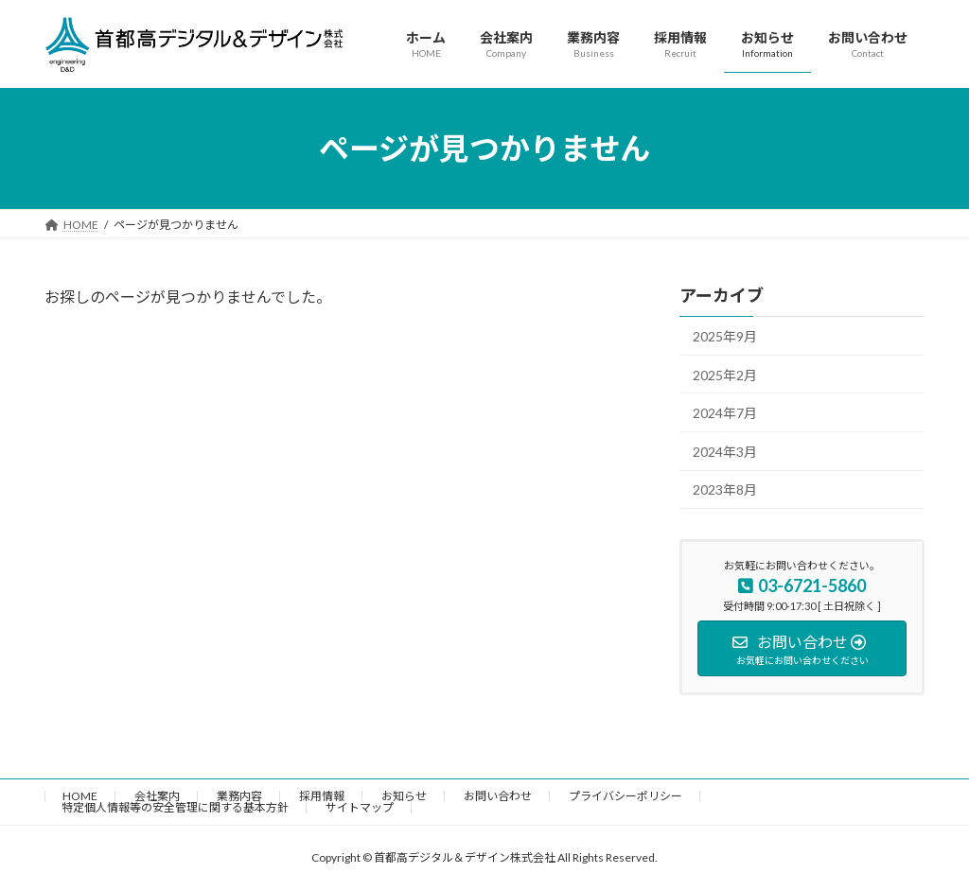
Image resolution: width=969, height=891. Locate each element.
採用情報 (321, 796)
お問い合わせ (498, 796)
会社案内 (157, 796)
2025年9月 (725, 336)
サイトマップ (360, 807)
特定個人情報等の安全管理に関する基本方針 (175, 807)
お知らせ (404, 796)
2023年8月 (725, 490)
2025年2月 (725, 375)
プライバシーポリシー (625, 796)
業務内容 (239, 796)
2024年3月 (725, 452)
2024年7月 (725, 413)
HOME (79, 796)
